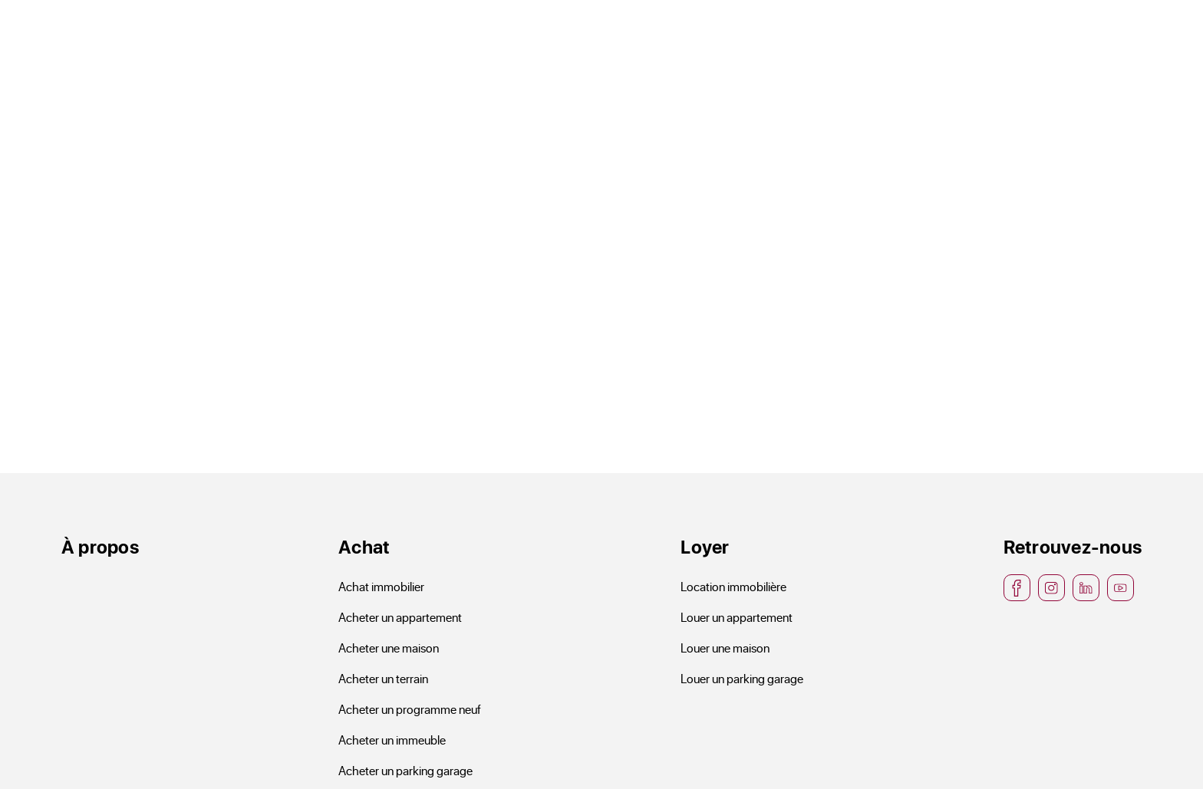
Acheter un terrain (383, 678)
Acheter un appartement (400, 617)
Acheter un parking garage (405, 770)
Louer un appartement (737, 617)
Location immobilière (733, 586)
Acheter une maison (388, 647)
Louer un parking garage (742, 678)
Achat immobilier (381, 586)
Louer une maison (725, 647)
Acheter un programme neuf (409, 709)
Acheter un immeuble (392, 739)
